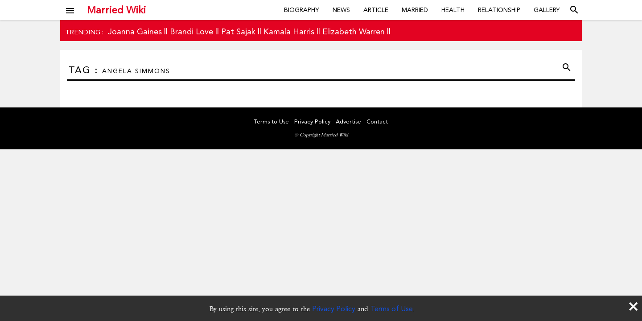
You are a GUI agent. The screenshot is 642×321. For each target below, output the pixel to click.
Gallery (547, 9)
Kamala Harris (288, 31)
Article (375, 9)
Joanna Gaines (135, 31)
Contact (377, 121)
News (341, 9)
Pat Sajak (238, 31)
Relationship (499, 9)
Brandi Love (191, 31)
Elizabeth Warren (353, 31)
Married (415, 9)
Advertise (348, 121)
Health (453, 9)
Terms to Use (271, 121)
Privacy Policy (333, 309)
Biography (301, 9)
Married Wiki (116, 10)
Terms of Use (391, 309)
